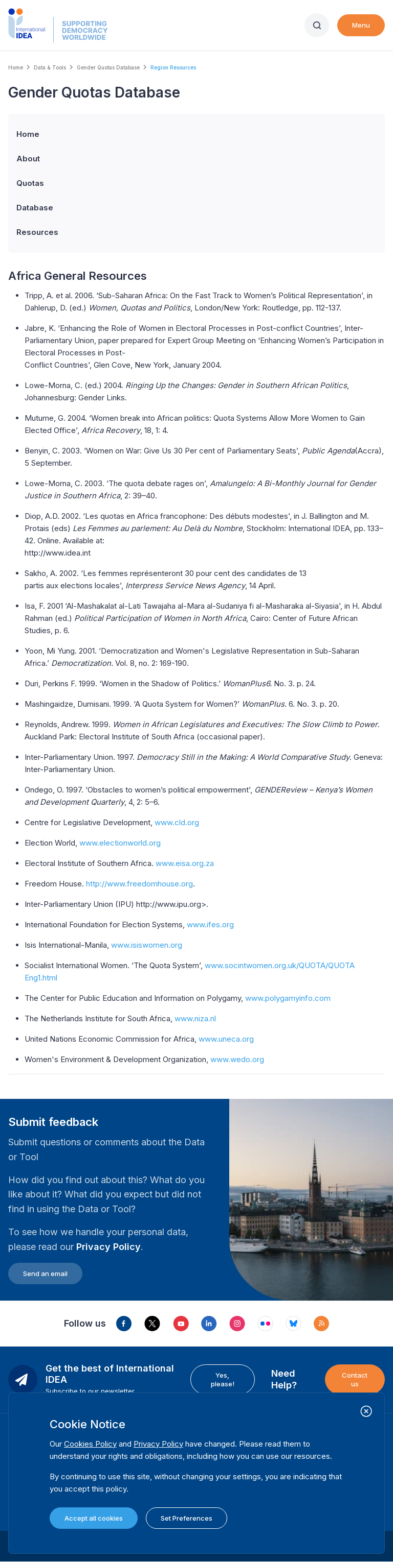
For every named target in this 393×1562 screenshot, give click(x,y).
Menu (361, 25)
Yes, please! (222, 1379)
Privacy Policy (108, 1246)
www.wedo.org (237, 1059)
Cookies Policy (90, 1444)
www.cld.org (177, 822)
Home (15, 67)
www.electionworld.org (120, 843)
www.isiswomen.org (146, 945)
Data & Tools (50, 67)
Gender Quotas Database (108, 67)
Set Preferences (186, 1518)
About (28, 158)
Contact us (354, 1379)
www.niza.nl (195, 1018)
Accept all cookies (93, 1518)
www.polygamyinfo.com (288, 998)
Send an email (45, 1273)
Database (34, 207)
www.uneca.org (226, 1039)
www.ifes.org (210, 924)
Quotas (30, 183)
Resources (37, 232)
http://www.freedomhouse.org (139, 883)
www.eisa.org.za (185, 863)
